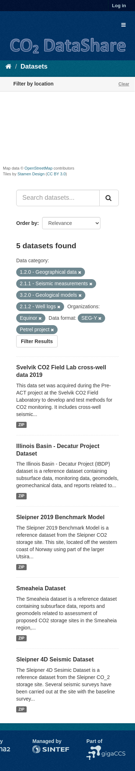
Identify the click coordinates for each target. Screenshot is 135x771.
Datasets (34, 66)
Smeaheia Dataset (41, 588)
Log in (119, 5)
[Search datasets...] (58, 198)
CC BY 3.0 (56, 174)
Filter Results (37, 341)
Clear (123, 84)
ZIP (21, 425)
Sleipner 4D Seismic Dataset (55, 659)
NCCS (93, 749)
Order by (26, 223)
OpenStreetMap (38, 168)
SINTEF (41, 749)
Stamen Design (31, 174)
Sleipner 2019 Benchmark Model (60, 517)
